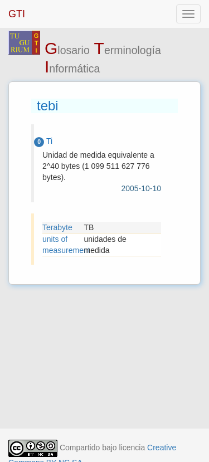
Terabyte (57, 227)
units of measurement (63, 245)
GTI (16, 14)
